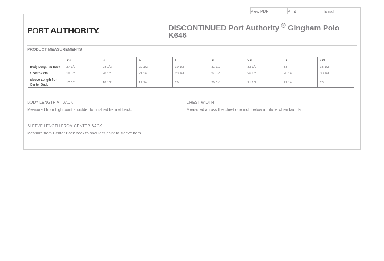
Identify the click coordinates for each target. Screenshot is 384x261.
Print (292, 11)
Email (329, 11)
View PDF (259, 11)
